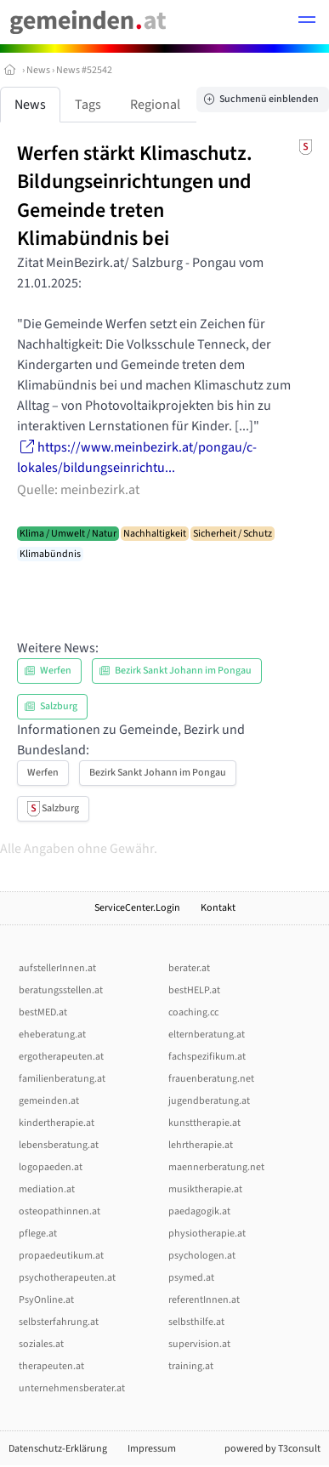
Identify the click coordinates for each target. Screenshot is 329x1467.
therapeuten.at (51, 1366)
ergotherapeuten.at (61, 1056)
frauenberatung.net (211, 1079)
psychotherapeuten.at (67, 1278)
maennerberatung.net (216, 1167)
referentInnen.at (204, 1300)
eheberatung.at (52, 1034)
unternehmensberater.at (72, 1388)
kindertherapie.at (56, 1123)
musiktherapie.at (205, 1189)
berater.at (189, 968)
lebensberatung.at (59, 1145)
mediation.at (47, 1189)
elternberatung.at (206, 1034)
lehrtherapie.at (200, 1145)
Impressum (152, 1448)
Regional (155, 104)
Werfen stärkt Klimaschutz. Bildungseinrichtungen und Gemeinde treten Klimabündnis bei (134, 196)
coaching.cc (193, 1012)
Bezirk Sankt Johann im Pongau (157, 772)
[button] (307, 22)
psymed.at (191, 1278)
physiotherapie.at (207, 1233)
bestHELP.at (194, 990)
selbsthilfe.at (196, 1322)
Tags (88, 104)
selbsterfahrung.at (59, 1322)
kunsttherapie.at (204, 1123)
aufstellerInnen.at (57, 968)
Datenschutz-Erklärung (58, 1448)
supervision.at (199, 1344)
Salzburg (53, 808)
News (38, 70)
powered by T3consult (272, 1448)
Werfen (43, 772)
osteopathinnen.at (59, 1211)
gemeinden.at (49, 1101)
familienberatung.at (62, 1079)
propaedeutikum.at (61, 1255)
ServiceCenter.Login (137, 908)
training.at (190, 1366)
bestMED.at (43, 1012)
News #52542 (84, 70)
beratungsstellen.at (61, 990)
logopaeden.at (50, 1167)
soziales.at (41, 1344)
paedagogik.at (199, 1211)
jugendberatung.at (209, 1101)
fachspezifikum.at (207, 1056)
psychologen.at (201, 1255)
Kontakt (218, 908)
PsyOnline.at (46, 1300)
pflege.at (38, 1233)
